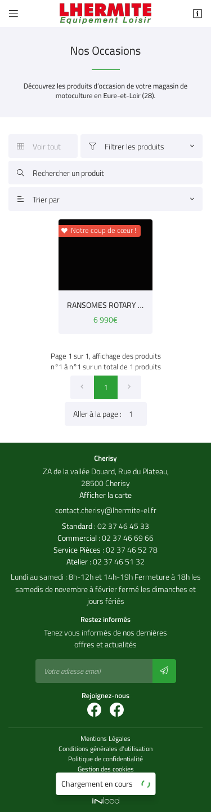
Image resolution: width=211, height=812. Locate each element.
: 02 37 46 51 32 (105, 561)
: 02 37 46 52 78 (105, 549)
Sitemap (106, 779)
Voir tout (39, 146)
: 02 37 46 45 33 (105, 526)
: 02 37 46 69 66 (105, 538)
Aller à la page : (110, 413)
